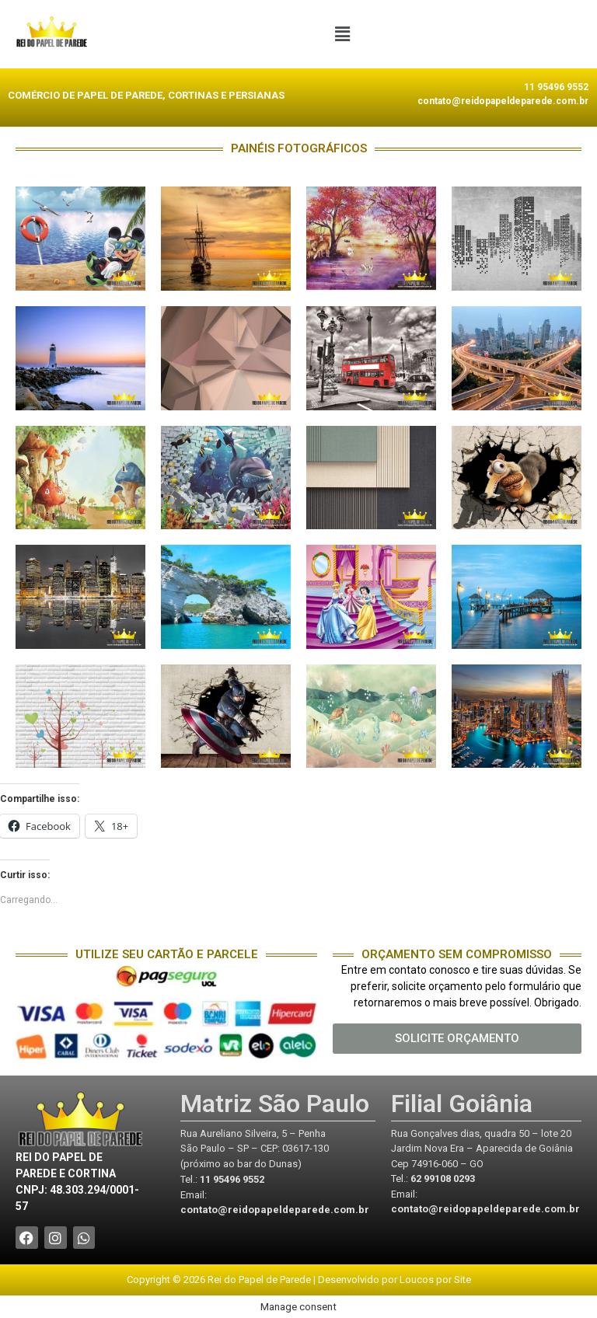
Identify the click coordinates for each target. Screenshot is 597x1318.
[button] (342, 34)
